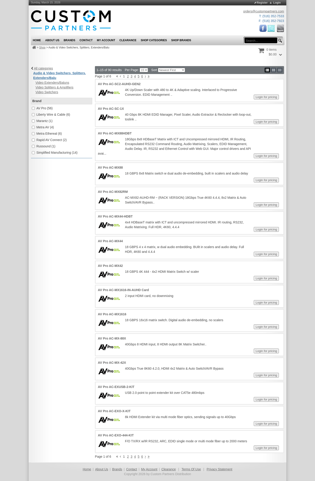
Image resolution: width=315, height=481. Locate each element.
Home (87, 469)
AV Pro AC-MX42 (110, 266)
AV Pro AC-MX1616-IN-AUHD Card (123, 290)
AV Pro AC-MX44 (110, 241)
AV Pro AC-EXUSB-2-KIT (116, 387)
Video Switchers (46, 92)
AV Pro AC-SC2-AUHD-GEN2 (119, 84)
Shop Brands (181, 40)
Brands (117, 469)
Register (262, 2)
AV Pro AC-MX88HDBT (115, 133)
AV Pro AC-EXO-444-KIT (116, 435)
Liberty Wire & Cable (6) (53, 114)
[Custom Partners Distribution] (71, 20)
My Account (149, 469)
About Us (101, 469)
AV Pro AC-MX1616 (112, 314)
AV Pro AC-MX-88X (112, 338)
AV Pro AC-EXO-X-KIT (114, 411)
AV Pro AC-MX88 (110, 167)
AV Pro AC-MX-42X (112, 362)
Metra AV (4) (45, 127)
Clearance (168, 469)
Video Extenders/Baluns (52, 82)
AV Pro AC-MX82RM (113, 192)
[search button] (279, 41)
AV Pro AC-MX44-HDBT (115, 216)
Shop (42, 47)
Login (277, 2)
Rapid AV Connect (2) (51, 140)
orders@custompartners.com (263, 11)
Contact (131, 469)
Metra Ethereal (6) (49, 133)
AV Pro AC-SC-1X (111, 108)
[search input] (262, 40)
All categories (43, 68)
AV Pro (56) (44, 108)
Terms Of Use (191, 469)
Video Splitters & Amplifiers (54, 87)
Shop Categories (154, 40)
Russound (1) (45, 146)
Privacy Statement (219, 469)
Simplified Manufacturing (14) (57, 152)
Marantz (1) (44, 121)
